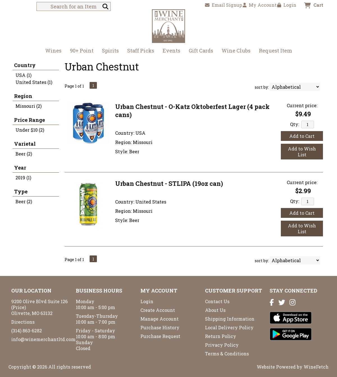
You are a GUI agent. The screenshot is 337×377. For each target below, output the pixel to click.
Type (21, 191)
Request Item (275, 50)
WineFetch (316, 367)
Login (286, 5)
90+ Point (82, 50)
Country (25, 65)
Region (23, 96)
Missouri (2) (28, 106)
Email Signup (223, 5)
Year (20, 167)
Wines (51, 51)
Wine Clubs (234, 51)
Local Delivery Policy (229, 327)
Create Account (157, 310)
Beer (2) (23, 154)
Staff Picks (140, 50)
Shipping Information (229, 319)
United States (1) (33, 82)
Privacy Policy (222, 345)
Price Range (29, 119)
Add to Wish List (302, 151)
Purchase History (159, 327)
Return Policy (220, 336)
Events (171, 50)
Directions (23, 322)
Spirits (108, 51)
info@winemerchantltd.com (43, 339)
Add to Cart (302, 136)
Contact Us (217, 301)
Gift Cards (201, 50)
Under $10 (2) (29, 130)
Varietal (25, 143)
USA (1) (23, 75)
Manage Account (159, 319)
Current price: (302, 105)
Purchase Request (160, 336)
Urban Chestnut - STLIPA (169, 183)
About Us (215, 310)
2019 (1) (23, 177)
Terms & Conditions (227, 354)
